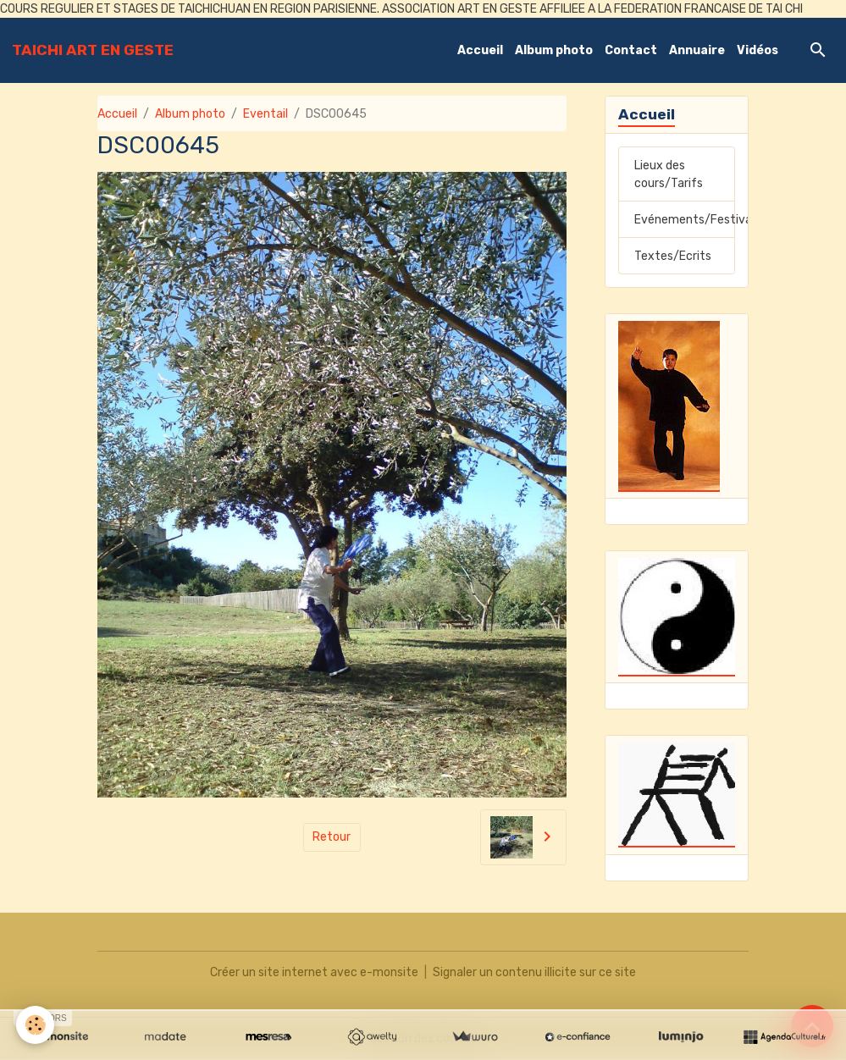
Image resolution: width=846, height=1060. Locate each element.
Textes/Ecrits (672, 256)
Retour (331, 837)
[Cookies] (36, 1025)
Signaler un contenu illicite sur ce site (534, 972)
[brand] (93, 50)
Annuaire (697, 50)
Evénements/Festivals (684, 220)
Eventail (265, 114)
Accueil (480, 50)
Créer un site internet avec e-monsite (314, 972)
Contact (631, 50)
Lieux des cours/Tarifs (668, 174)
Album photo (554, 50)
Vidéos (757, 50)
